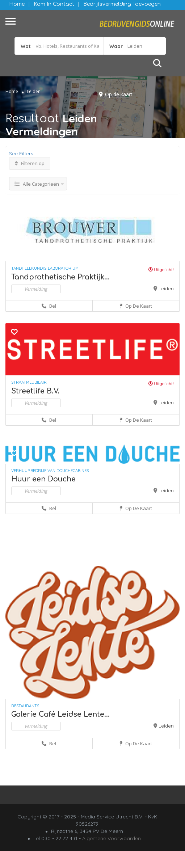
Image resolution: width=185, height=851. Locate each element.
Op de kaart (119, 94)
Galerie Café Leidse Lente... (60, 714)
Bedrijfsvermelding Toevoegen (122, 4)
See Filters (21, 153)
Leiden (166, 288)
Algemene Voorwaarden (111, 838)
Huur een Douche (43, 479)
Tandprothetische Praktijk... (60, 277)
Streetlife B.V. (35, 391)
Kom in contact (54, 4)
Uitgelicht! (161, 269)
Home (17, 4)
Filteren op (30, 163)
